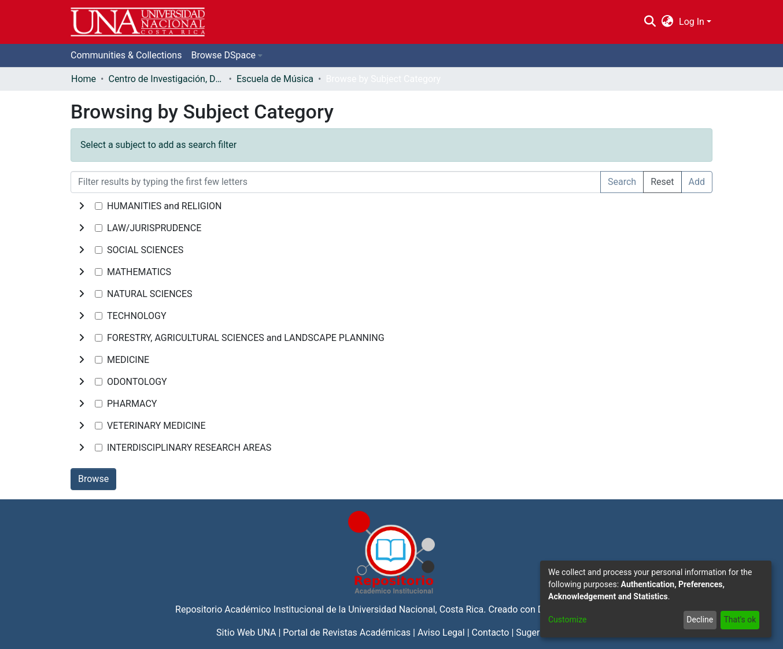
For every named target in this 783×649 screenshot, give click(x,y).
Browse (93, 478)
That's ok (739, 619)
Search (622, 181)
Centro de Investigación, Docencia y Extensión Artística (166, 78)
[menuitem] (667, 22)
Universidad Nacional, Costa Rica (415, 609)
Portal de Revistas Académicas (347, 632)
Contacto (490, 632)
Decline (699, 619)
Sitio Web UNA (246, 632)
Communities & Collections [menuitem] (126, 55)
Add (697, 181)
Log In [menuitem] (691, 21)
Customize (567, 619)
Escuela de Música (275, 78)
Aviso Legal (441, 632)
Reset (662, 181)
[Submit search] (649, 22)
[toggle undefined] (82, 206)
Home (83, 78)
